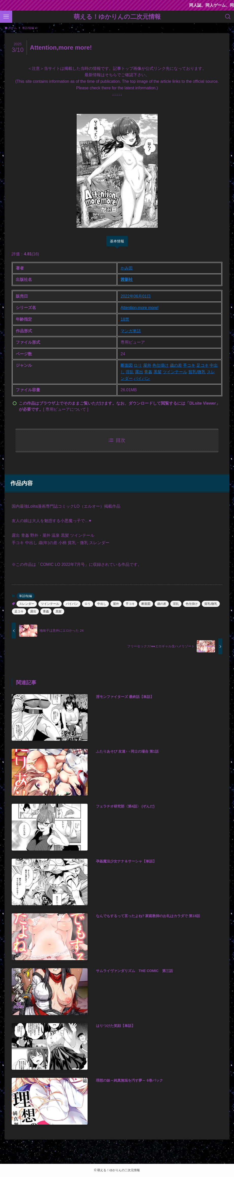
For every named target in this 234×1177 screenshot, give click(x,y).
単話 (137, 331)
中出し (101, 604)
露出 (139, 372)
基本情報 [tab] (117, 241)
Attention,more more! (139, 307)
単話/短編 (25, 596)
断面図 (127, 365)
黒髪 (158, 372)
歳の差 (176, 365)
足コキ (202, 365)
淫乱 (130, 372)
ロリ (138, 365)
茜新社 (127, 279)
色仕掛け (160, 365)
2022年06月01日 (136, 296)
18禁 (125, 319)
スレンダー (26, 604)
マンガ (127, 331)
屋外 (147, 365)
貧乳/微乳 (197, 372)
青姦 (148, 372)
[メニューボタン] (6, 17)
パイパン (142, 378)
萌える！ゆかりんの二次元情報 (117, 17)
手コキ (189, 365)
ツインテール (175, 372)
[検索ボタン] (228, 17)
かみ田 (127, 268)
